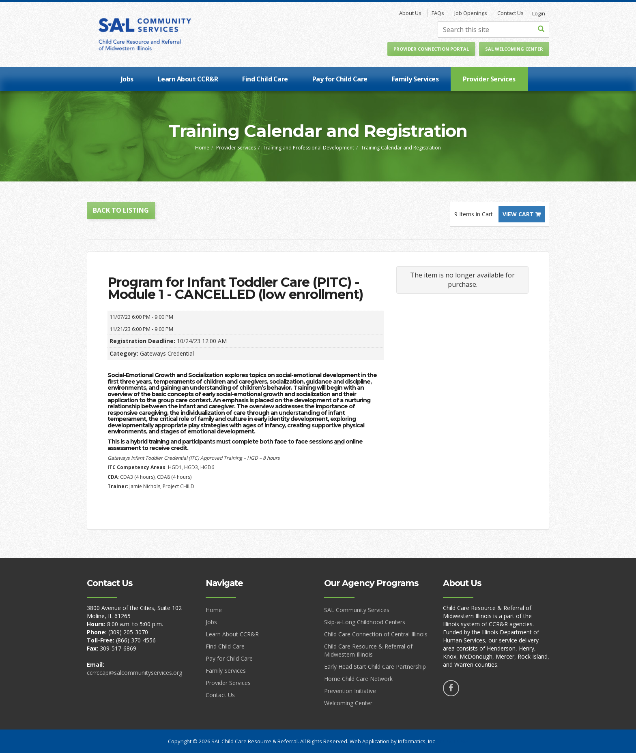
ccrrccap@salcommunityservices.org (134, 672)
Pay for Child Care (339, 79)
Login (538, 13)
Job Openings (470, 13)
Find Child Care (265, 79)
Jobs (127, 79)
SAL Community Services (356, 610)
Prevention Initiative (350, 691)
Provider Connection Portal (431, 49)
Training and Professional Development (308, 147)
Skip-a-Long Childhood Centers (364, 622)
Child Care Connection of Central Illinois (376, 634)
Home (202, 147)
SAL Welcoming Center (514, 49)
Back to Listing (121, 210)
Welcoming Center (348, 703)
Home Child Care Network (358, 679)
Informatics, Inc (416, 741)
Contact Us (510, 13)
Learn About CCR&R (188, 79)
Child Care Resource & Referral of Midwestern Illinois (368, 650)
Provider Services (489, 79)
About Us (410, 13)
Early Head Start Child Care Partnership (375, 666)
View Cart (522, 214)
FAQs (438, 13)
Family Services (415, 79)
